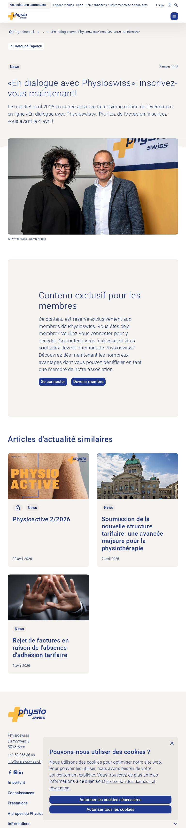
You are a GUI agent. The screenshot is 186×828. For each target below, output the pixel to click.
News (46, 29)
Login (160, 5)
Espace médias (64, 5)
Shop (81, 5)
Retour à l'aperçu (29, 40)
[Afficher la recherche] (176, 5)
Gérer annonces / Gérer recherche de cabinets (118, 5)
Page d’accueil (24, 29)
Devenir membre (90, 376)
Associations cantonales (30, 5)
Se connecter (53, 376)
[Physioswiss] (17, 16)
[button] (174, 16)
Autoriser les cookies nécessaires (110, 799)
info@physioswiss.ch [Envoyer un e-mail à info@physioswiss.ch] (26, 753)
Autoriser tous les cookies (110, 809)
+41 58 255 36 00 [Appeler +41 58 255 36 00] (23, 746)
